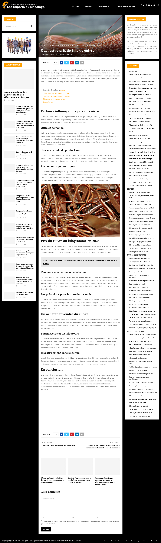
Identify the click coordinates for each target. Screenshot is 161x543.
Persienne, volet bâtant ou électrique (142, 111)
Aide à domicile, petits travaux (140, 192)
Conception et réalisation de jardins (142, 152)
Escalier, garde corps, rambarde (140, 101)
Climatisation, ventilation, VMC (140, 355)
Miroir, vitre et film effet (137, 403)
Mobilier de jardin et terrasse (139, 297)
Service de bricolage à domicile (140, 248)
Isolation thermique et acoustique (141, 389)
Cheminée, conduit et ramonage (140, 351)
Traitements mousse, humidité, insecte (142, 324)
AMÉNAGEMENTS (133, 71)
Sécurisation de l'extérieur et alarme (142, 311)
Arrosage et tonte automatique (140, 145)
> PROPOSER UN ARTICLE (126, 6)
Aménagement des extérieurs (139, 262)
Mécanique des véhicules (138, 396)
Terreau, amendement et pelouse (140, 185)
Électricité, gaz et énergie (138, 370)
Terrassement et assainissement (140, 321)
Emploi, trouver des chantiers (139, 225)
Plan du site (154, 541)
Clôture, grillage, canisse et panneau (142, 268)
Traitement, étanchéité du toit (139, 416)
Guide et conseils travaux (138, 231)
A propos (106, 541)
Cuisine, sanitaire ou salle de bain (141, 85)
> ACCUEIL (76, 6)
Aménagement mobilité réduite (140, 74)
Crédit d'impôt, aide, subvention (140, 211)
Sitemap (146, 541)
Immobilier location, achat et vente (141, 238)
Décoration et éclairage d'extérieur (141, 281)
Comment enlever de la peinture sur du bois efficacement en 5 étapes (16, 95)
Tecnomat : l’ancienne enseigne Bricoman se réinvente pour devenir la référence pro (105, 481)
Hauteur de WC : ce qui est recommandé (24, 294)
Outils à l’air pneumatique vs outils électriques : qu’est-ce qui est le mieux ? (79, 480)
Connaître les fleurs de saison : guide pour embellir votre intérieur (24, 226)
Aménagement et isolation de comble (142, 334)
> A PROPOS (88, 6)
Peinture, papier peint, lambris (139, 108)
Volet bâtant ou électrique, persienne (142, 128)
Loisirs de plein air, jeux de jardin (141, 294)
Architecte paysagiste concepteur (141, 142)
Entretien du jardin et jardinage (140, 159)
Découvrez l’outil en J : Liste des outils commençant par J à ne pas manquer (52, 480)
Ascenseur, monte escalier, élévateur (141, 81)
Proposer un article (123, 541)
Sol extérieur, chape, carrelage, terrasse (142, 314)
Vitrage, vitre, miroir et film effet (140, 125)
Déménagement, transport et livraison (142, 218)
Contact (113, 541)
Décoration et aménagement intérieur (142, 88)
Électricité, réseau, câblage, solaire (141, 374)
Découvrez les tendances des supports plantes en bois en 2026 (25, 239)
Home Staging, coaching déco (139, 235)
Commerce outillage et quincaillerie (141, 208)
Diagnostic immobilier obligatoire (141, 221)
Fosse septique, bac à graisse (139, 386)
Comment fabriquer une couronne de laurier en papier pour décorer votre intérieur (24, 109)
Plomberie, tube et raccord (138, 406)
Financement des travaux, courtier (141, 228)
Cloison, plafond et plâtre (138, 358)
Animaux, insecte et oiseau (138, 135)
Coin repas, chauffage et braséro (140, 272)
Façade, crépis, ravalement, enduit (141, 382)
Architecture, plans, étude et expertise (142, 338)
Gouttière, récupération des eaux (140, 291)
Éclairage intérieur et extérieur (140, 95)
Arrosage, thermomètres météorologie (142, 148)
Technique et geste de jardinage (140, 182)
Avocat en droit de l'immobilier (140, 205)
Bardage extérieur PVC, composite (141, 265)
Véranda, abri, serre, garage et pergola (142, 328)
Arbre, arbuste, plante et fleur (139, 138)
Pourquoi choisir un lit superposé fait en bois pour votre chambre (24, 154)
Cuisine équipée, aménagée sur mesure (143, 367)
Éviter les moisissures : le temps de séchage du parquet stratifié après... (25, 266)
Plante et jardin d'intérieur (138, 175)
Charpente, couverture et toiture (140, 345)
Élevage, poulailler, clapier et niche (141, 155)
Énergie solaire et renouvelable (140, 98)
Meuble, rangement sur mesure (140, 105)
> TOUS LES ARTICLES (104, 6)
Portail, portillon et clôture (138, 304)
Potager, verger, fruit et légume (140, 179)
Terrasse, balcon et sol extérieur (140, 318)
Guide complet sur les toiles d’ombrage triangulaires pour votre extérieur (24, 140)
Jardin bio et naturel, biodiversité (141, 162)
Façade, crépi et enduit (137, 284)
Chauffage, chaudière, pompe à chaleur (142, 348)
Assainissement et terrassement (140, 341)
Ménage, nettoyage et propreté (140, 242)
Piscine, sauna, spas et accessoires (141, 301)
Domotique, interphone (137, 91)
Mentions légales (136, 541)
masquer (62, 90)
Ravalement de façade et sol (139, 307)
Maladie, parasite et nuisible (139, 169)
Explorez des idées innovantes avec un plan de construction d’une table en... (24, 280)
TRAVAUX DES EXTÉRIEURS (136, 255)
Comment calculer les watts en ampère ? (58, 445)
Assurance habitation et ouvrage (140, 201)
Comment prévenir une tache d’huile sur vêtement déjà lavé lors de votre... (24, 168)
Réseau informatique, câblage (139, 115)
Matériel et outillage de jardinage (141, 172)
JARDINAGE (131, 132)
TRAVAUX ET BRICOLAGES (136, 331)
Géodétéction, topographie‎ (138, 287)
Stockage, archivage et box (138, 252)
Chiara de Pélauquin (49, 54)
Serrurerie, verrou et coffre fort (140, 118)
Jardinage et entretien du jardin (140, 165)
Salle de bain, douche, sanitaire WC (141, 409)
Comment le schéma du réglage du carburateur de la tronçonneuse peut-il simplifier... (25, 124)
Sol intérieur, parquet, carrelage (140, 122)
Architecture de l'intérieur (138, 78)
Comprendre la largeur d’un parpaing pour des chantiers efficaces (24, 213)
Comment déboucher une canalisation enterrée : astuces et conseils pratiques (103, 446)
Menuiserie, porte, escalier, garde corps (142, 399)
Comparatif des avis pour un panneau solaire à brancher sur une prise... (25, 198)
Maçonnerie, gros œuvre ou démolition (143, 392)
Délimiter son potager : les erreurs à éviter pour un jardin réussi (25, 253)
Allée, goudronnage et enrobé (139, 258)
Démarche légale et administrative (141, 215)
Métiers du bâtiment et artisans (140, 245)
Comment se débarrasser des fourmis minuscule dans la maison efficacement (25, 183)
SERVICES (130, 189)
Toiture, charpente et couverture (140, 413)
